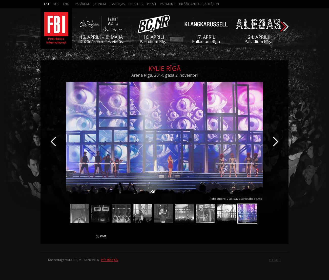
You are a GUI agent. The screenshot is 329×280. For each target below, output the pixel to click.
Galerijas (118, 4)
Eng (66, 4)
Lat (46, 4)
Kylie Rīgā (165, 68)
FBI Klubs (136, 4)
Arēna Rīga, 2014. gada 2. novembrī (164, 75)
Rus (56, 4)
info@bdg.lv (109, 260)
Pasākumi (82, 4)
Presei (151, 4)
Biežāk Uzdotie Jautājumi (199, 4)
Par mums (167, 4)
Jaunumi (100, 4)
